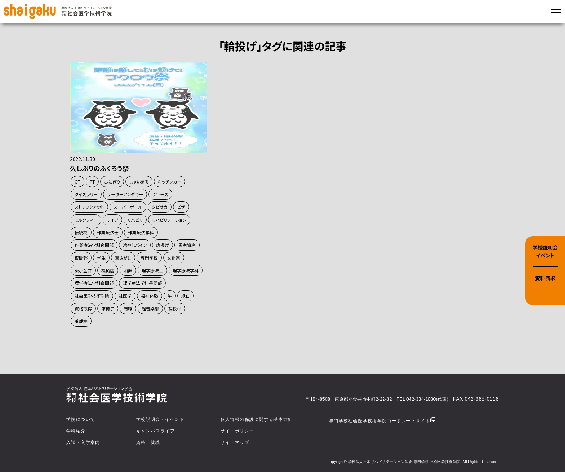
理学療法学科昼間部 (142, 283)
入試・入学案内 (83, 442)
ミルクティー (86, 220)
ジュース (160, 194)
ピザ (181, 207)
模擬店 (107, 270)
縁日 (185, 296)
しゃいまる (138, 181)
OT (77, 181)
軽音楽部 (150, 308)
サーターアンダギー (125, 194)
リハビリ (135, 220)
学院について (80, 419)
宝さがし (123, 258)
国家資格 (187, 245)
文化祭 (173, 258)
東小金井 (83, 270)
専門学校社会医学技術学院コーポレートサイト (382, 420)
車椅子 (107, 308)
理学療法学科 (186, 270)
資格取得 (83, 308)
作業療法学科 (141, 232)
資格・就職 (148, 442)
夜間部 (81, 258)
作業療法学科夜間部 (94, 245)
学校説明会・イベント (160, 419)
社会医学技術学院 (92, 296)
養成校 (81, 321)
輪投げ (174, 308)
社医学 (125, 296)
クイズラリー (86, 194)
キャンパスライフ (155, 431)
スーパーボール (128, 207)
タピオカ (160, 207)
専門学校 (149, 258)
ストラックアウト (89, 207)
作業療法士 (108, 232)
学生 (101, 258)
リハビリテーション (169, 220)
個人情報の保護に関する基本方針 (257, 419)
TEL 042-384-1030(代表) (423, 399)
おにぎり (112, 181)
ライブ (112, 220)
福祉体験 (149, 296)
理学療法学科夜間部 (94, 283)
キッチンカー (169, 181)
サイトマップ (235, 442)
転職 (128, 308)
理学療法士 (152, 270)
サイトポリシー (237, 431)
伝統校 (81, 232)
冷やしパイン (135, 245)
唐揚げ (162, 245)
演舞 (128, 270)
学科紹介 (76, 431)
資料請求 (545, 278)
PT (92, 181)
